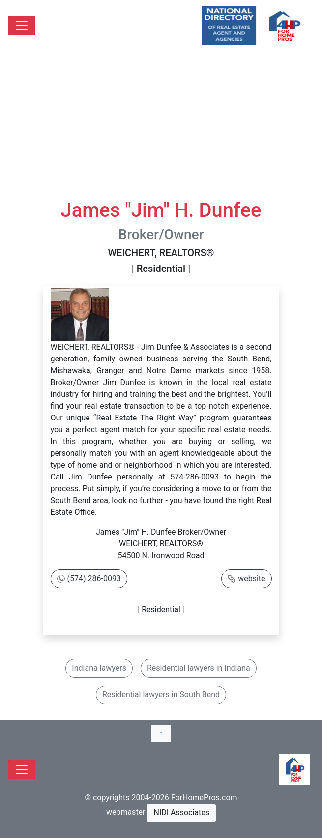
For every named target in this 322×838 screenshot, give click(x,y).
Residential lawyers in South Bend (161, 694)
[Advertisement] (161, 125)
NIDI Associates (181, 812)
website (251, 578)
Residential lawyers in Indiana (198, 668)
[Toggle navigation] (21, 25)
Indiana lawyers (99, 668)
